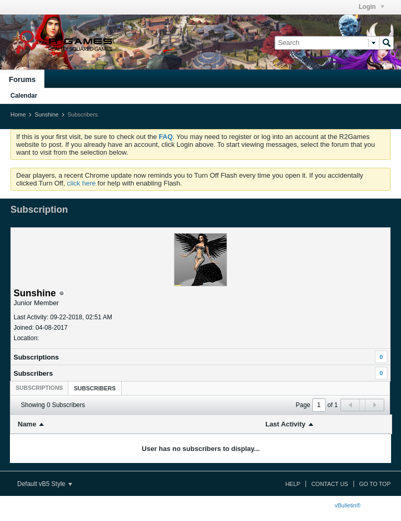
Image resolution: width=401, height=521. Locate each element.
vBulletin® (348, 505)
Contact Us (329, 484)
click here (81, 183)
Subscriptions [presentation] (39, 388)
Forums (22, 79)
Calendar (23, 95)
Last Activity (285, 424)
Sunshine (46, 114)
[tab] (39, 387)
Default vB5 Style (44, 484)
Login (371, 6)
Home (18, 114)
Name (27, 424)
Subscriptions (36, 357)
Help (292, 484)
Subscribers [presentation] (94, 388)
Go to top (375, 484)
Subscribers (33, 373)
